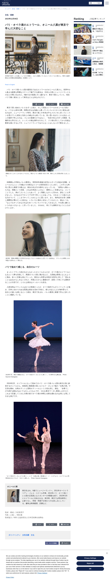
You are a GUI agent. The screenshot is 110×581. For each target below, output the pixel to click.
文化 (32, 535)
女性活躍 (25, 535)
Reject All (90, 563)
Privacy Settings (90, 558)
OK (90, 569)
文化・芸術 (16, 9)
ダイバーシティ (14, 535)
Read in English (10, 84)
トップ (7, 9)
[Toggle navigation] (107, 3)
